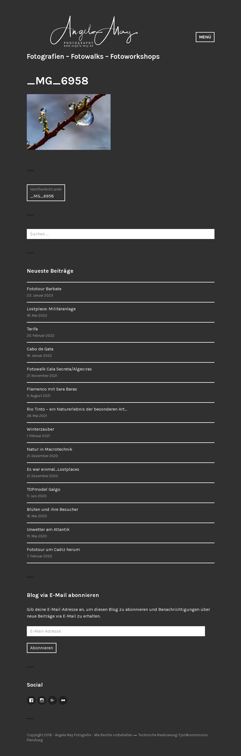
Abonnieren (41, 647)
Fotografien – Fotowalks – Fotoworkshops (93, 56)
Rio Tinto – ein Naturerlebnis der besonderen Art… (77, 409)
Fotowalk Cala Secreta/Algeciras (59, 369)
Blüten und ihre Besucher (52, 509)
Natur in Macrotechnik (49, 449)
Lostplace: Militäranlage (51, 308)
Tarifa (32, 328)
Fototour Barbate (44, 288)
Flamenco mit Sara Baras (52, 389)
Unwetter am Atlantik (48, 529)
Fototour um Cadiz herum (53, 549)
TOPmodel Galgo (43, 489)
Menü (205, 37)
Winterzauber (40, 429)
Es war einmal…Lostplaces (53, 469)
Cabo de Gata (40, 349)
